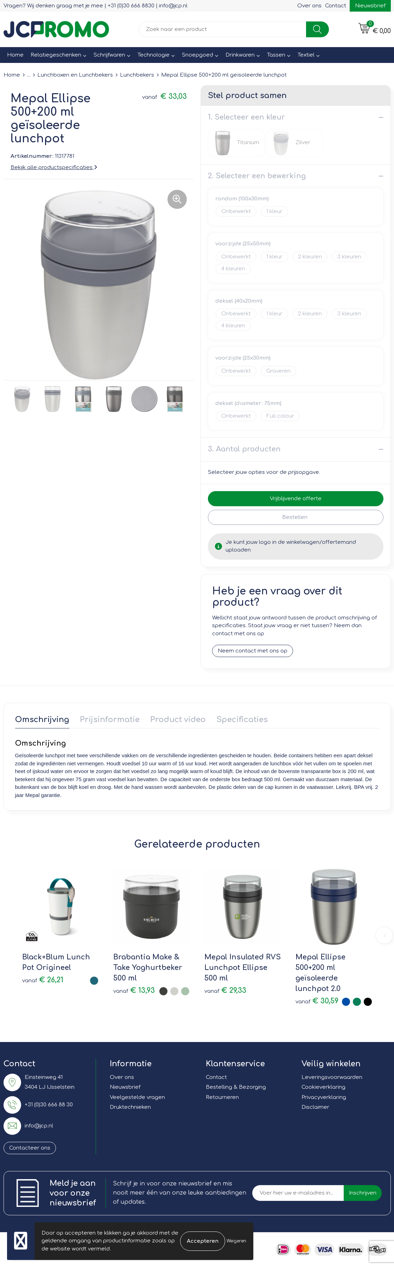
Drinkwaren (240, 55)
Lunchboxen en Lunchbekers (75, 75)
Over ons (309, 6)
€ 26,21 (42, 980)
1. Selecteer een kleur (246, 117)
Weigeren (236, 1241)
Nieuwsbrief (370, 6)
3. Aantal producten (244, 449)
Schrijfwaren (109, 55)
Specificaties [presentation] (242, 719)
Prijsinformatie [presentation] (110, 719)
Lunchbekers (137, 75)
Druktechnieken (130, 1107)
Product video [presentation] (178, 719)
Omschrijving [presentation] (42, 719)
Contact (335, 6)
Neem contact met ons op (252, 651)
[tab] (42, 721)
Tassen (276, 55)
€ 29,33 (225, 990)
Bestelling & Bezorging (236, 1087)
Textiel (306, 55)
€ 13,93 (134, 990)
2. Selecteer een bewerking (257, 176)
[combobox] (222, 29)
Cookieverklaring (323, 1087)
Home (15, 55)
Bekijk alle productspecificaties (54, 168)
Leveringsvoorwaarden (331, 1077)
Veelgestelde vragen (137, 1097)
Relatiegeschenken (56, 55)
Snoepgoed (197, 55)
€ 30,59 (317, 1001)
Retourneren (222, 1097)
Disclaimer (315, 1107)
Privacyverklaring (323, 1097)
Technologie (154, 55)
